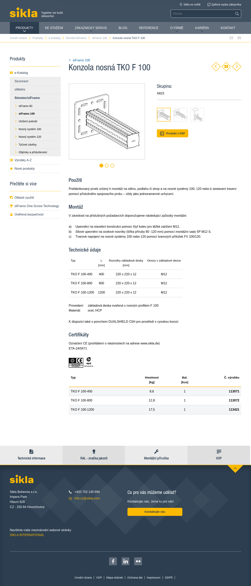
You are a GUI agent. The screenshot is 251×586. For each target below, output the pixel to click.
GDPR (169, 577)
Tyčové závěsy (26, 144)
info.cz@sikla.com (87, 498)
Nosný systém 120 (28, 136)
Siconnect (21, 81)
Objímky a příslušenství (31, 152)
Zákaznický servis (91, 29)
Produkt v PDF (172, 133)
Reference (148, 28)
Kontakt (228, 28)
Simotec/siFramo (78, 38)
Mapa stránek (114, 577)
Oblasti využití (22, 197)
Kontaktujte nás (155, 511)
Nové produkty (22, 168)
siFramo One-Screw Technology (34, 206)
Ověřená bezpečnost (27, 214)
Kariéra (202, 29)
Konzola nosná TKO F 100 (129, 38)
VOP (99, 577)
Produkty (24, 29)
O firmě (176, 29)
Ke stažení (54, 28)
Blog (123, 28)
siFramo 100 (101, 38)
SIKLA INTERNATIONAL (27, 535)
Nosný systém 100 (28, 129)
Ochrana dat (134, 577)
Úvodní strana (20, 38)
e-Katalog (57, 38)
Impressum (153, 577)
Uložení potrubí (26, 121)
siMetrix (20, 89)
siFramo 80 (23, 106)
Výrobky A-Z (21, 160)
